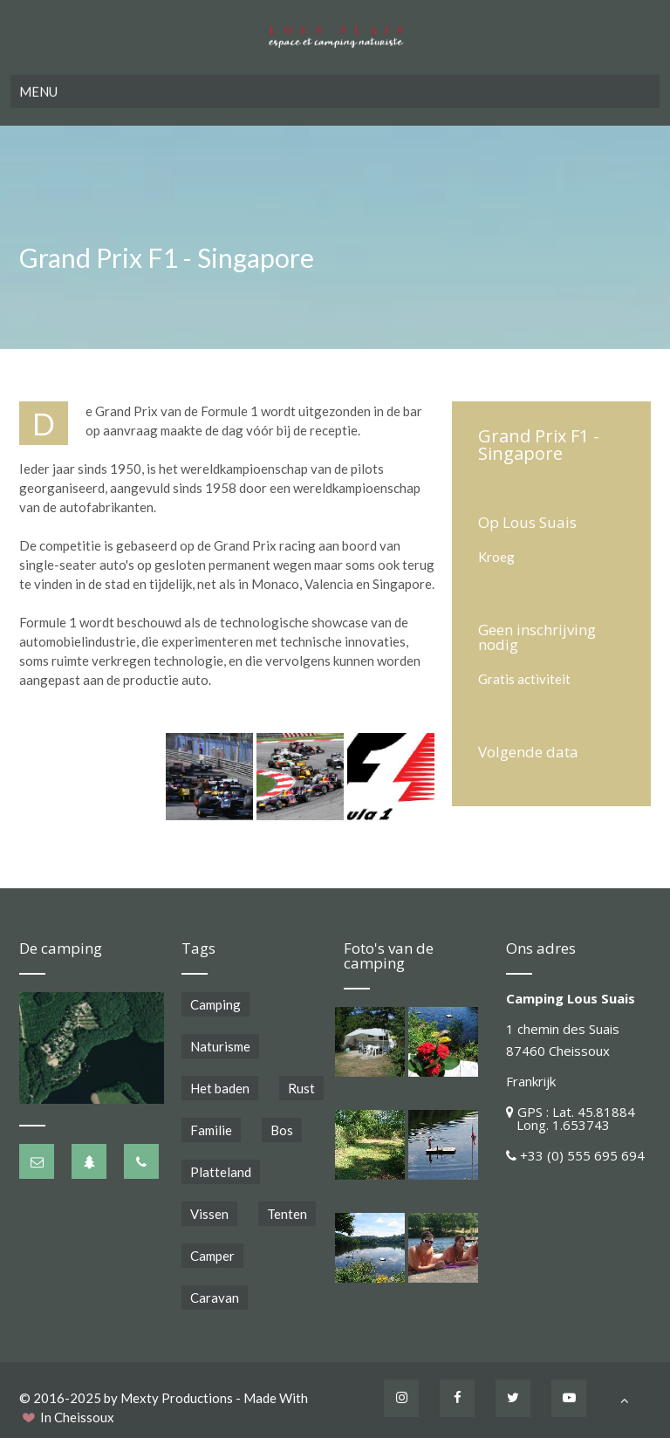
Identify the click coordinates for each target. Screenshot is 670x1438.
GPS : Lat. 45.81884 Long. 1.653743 (570, 1118)
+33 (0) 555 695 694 (582, 1155)
